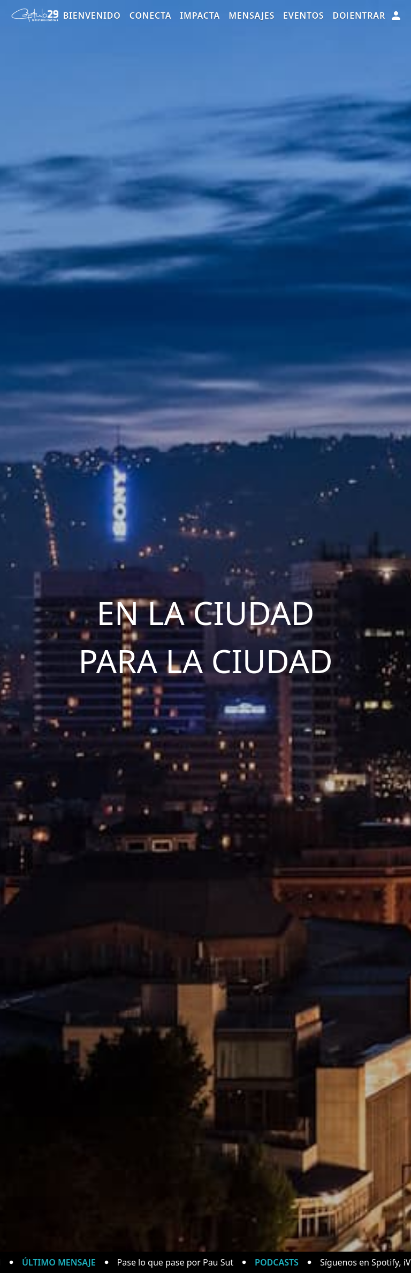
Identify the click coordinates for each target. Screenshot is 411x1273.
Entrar (375, 15)
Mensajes (252, 15)
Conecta (151, 15)
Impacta (200, 15)
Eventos (303, 15)
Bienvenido (92, 15)
